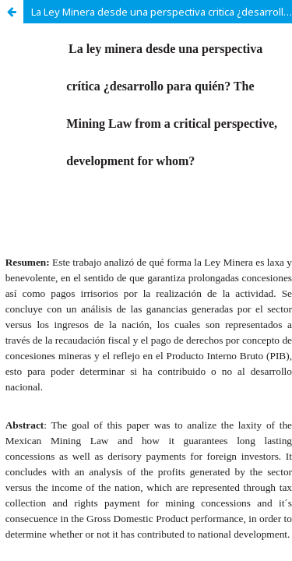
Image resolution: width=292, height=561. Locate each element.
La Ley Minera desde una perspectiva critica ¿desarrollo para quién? (161, 12)
